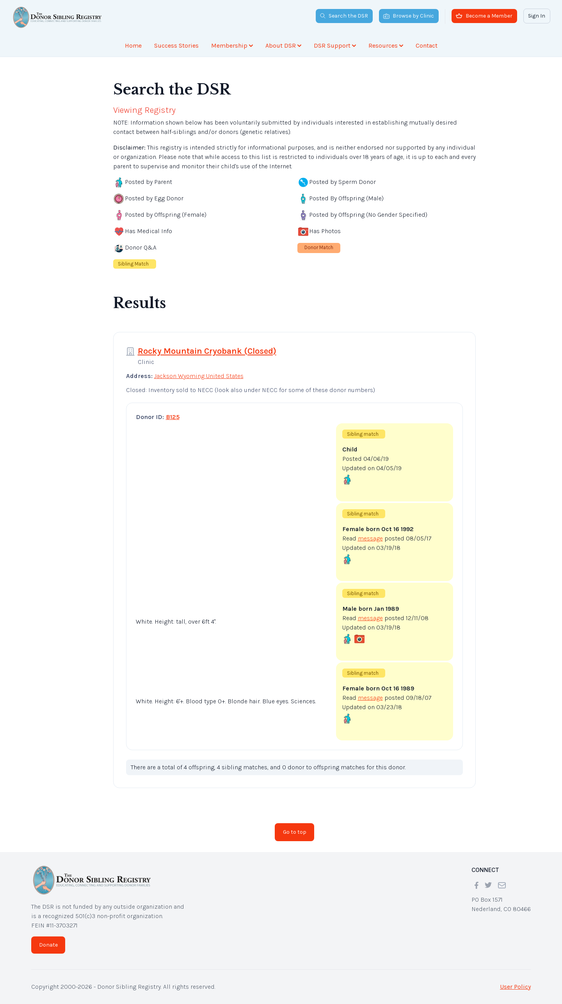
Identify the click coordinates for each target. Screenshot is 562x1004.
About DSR (283, 45)
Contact (427, 45)
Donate (48, 945)
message (370, 538)
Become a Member (484, 15)
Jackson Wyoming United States (199, 376)
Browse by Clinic (408, 15)
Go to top (294, 832)
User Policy (515, 986)
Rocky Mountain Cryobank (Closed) (207, 351)
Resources (385, 45)
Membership (232, 45)
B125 (173, 417)
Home (133, 45)
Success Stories (176, 45)
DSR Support (335, 45)
